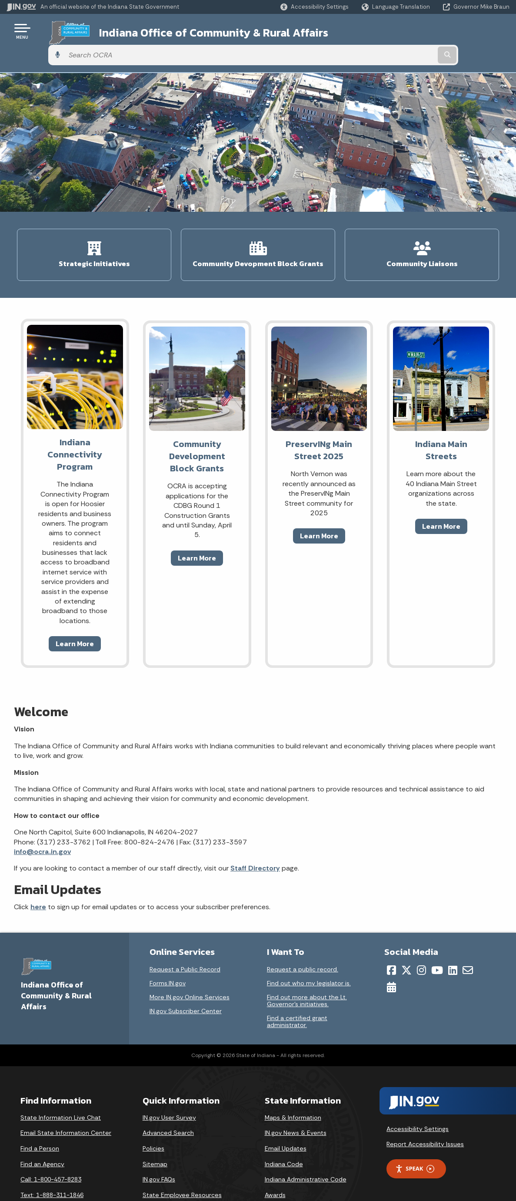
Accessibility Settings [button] (417, 1099)
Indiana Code (284, 1134)
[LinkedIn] (452, 940)
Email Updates (285, 1118)
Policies (153, 1118)
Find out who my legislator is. (309, 953)
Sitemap (155, 1134)
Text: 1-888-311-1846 (51, 1165)
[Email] (468, 940)
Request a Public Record (185, 939)
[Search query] (453, 31)
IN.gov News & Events (295, 1103)
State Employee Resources (182, 1165)
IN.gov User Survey (169, 1087)
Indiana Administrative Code (305, 1149)
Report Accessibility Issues (425, 1114)
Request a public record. (302, 939)
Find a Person (39, 1118)
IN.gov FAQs (159, 1149)
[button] (314, 7)
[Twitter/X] (406, 940)
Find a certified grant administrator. (297, 991)
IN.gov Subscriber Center (186, 981)
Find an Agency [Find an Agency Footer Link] (42, 1134)
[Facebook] (391, 940)
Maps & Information (293, 1087)
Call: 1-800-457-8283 (50, 1149)
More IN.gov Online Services (190, 967)
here (38, 876)
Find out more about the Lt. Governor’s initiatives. (307, 970)
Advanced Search (168, 1103)
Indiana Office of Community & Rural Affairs (200, 31)
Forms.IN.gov (168, 953)
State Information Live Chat (60, 1087)
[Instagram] (421, 940)
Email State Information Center (65, 1103)
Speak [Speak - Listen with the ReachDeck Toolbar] (414, 1138)
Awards (275, 1165)
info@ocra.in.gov (42, 821)
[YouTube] (437, 940)
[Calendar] (391, 957)
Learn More (75, 613)
